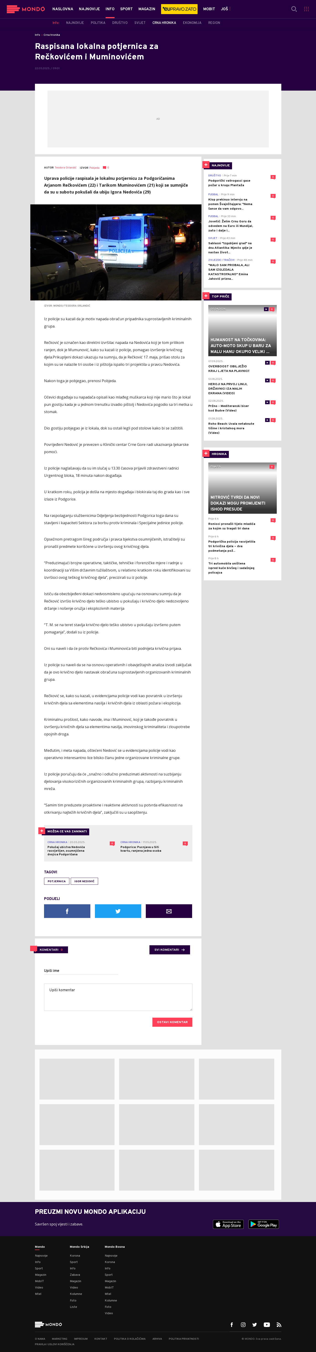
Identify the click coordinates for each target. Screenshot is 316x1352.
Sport (39, 1269)
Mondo (40, 1247)
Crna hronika (52, 35)
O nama (40, 1339)
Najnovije (41, 1256)
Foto (73, 1301)
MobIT (39, 1281)
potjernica (57, 881)
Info (37, 35)
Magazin (40, 1275)
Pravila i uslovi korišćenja (54, 1344)
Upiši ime (51, 971)
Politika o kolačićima (130, 1339)
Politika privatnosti (184, 1339)
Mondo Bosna (115, 1247)
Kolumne (76, 1294)
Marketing (59, 1339)
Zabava (75, 1275)
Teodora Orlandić (65, 168)
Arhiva (157, 1339)
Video (39, 1288)
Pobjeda (94, 168)
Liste (73, 1307)
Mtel (38, 1294)
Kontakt (100, 1339)
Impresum (81, 1339)
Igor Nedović (84, 881)
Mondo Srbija (79, 1247)
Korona (75, 1256)
